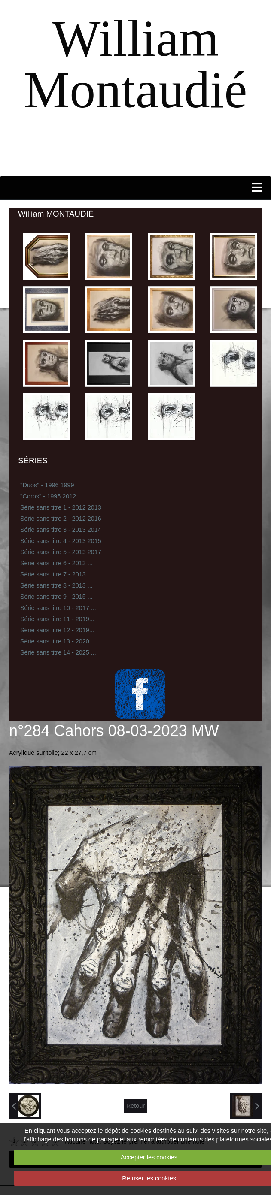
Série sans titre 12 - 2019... (57, 630)
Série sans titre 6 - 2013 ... (56, 563)
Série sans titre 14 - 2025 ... (58, 652)
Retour (135, 1105)
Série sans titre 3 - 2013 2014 (60, 529)
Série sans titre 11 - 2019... (57, 619)
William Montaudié (135, 64)
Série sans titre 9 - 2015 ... (56, 596)
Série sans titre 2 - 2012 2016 (60, 518)
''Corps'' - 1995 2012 (48, 496)
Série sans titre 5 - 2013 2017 (60, 552)
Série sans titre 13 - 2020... (57, 641)
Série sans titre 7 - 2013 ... (56, 574)
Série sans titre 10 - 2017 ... (58, 607)
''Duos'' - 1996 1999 (47, 485)
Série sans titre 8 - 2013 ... (56, 585)
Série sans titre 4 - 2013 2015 (60, 540)
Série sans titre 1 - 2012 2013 (60, 507)
